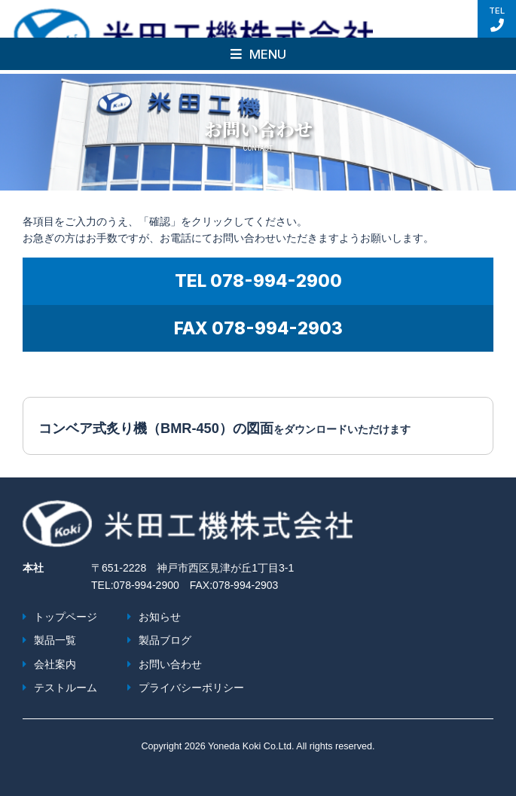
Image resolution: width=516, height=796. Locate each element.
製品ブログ (165, 640)
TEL (497, 18)
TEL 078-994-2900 (258, 280)
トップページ (65, 617)
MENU (258, 54)
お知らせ (160, 617)
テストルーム (65, 688)
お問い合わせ (170, 664)
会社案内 (55, 664)
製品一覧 (55, 640)
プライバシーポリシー (191, 688)
